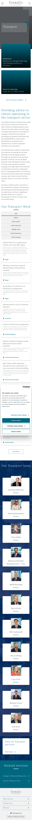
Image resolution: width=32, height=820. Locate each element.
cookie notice (17, 402)
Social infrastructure (11, 781)
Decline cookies (16, 431)
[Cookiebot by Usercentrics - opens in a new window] (23, 387)
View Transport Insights (14, 100)
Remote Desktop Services (16, 816)
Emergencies (17, 813)
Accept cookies (16, 420)
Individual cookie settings (19, 415)
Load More (16, 451)
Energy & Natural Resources (14, 776)
